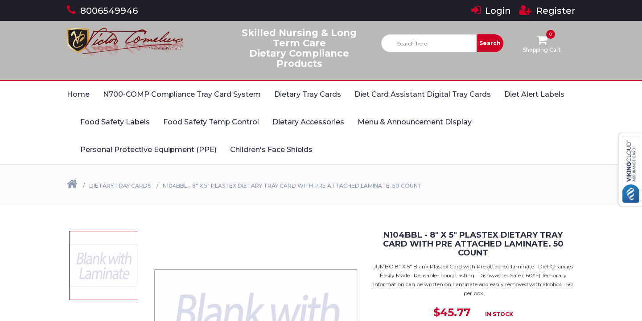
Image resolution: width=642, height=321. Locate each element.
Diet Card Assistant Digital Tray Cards (422, 94)
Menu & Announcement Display (415, 122)
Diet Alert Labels (534, 94)
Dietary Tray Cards (307, 94)
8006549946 (102, 10)
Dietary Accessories (308, 122)
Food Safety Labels (115, 122)
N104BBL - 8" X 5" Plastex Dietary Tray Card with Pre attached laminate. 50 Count (292, 185)
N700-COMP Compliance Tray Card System (182, 94)
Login (491, 10)
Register (547, 10)
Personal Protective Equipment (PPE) (148, 149)
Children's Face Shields (271, 149)
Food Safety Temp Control (211, 122)
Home (78, 94)
